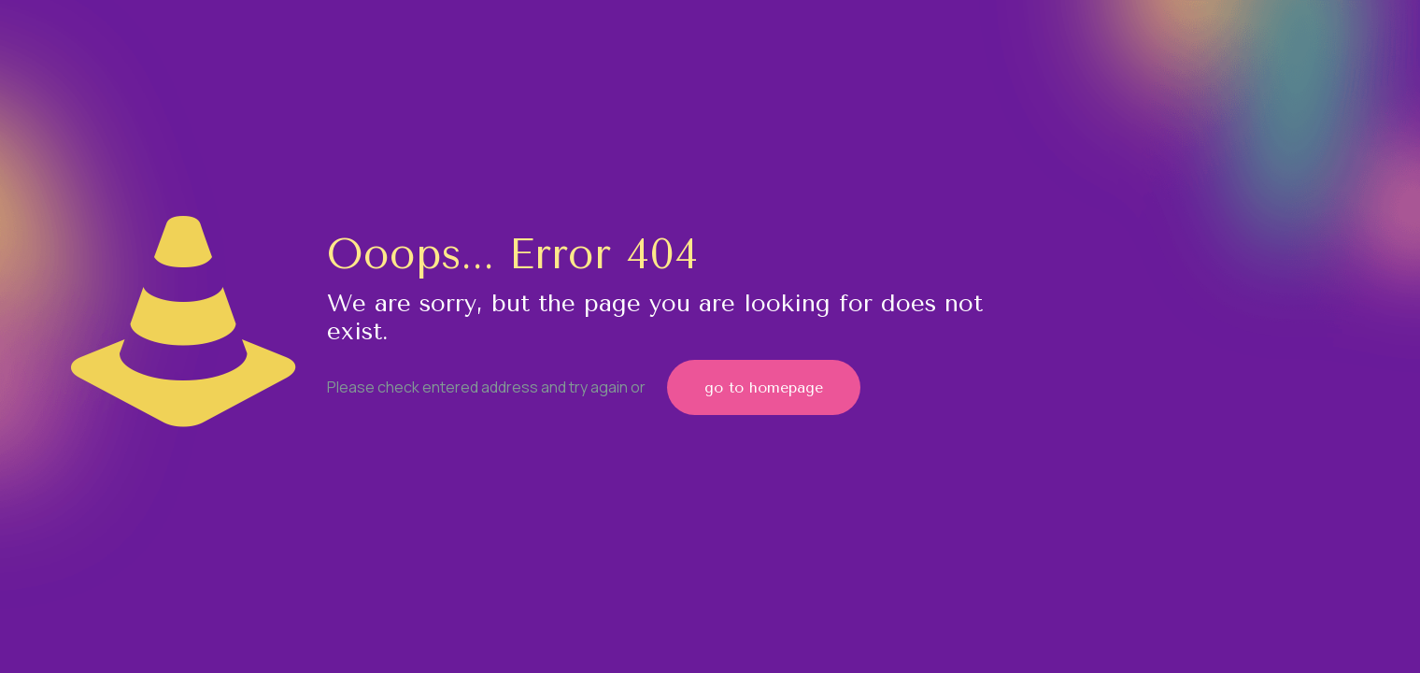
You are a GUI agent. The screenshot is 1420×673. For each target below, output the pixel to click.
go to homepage (763, 387)
